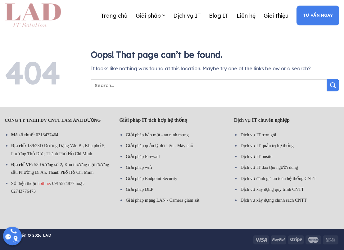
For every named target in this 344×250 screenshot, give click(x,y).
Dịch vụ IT (187, 15)
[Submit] (333, 85)
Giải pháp (150, 15)
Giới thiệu (276, 15)
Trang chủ (114, 15)
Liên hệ (246, 15)
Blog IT (219, 15)
